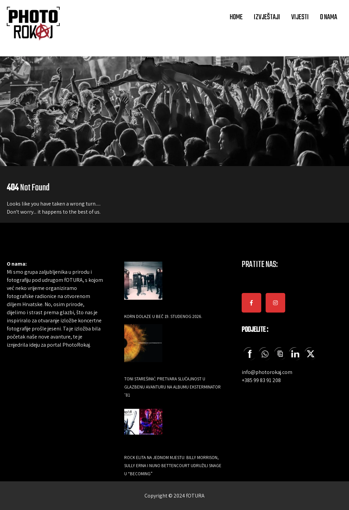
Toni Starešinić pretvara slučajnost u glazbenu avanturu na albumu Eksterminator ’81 (172, 387)
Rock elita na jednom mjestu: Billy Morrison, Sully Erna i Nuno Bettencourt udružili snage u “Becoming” (172, 466)
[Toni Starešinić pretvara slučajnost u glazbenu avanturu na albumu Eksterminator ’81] (143, 347)
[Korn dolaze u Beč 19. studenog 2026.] (143, 285)
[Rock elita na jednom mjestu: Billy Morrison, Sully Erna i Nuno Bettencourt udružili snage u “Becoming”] (143, 426)
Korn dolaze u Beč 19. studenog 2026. (163, 316)
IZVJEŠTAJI (267, 17)
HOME (236, 17)
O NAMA (328, 17)
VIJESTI (300, 17)
